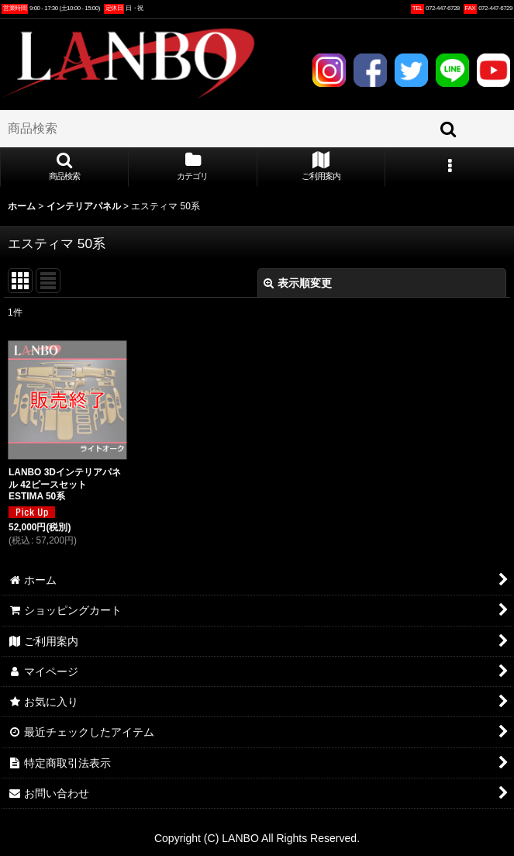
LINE (452, 70)
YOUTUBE (493, 70)
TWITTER (411, 70)
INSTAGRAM (328, 70)
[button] (64, 167)
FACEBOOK (370, 70)
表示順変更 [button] (298, 283)
